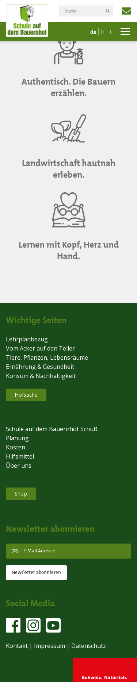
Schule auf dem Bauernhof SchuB (52, 429)
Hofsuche (26, 394)
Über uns (18, 466)
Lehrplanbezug (27, 339)
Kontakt (17, 646)
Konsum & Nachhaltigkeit (41, 376)
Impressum (49, 646)
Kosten (15, 447)
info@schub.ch (126, 11)
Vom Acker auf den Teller (40, 348)
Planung (17, 438)
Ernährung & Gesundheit (40, 367)
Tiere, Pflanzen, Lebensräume (47, 357)
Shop (21, 493)
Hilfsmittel (20, 456)
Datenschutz (88, 646)
